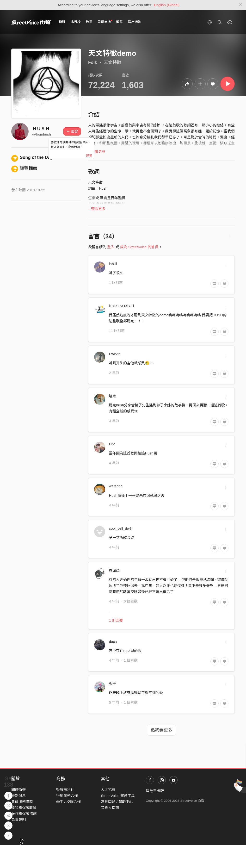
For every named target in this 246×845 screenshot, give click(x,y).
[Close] (240, 5)
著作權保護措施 (24, 814)
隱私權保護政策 (24, 808)
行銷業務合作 (67, 796)
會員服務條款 (22, 802)
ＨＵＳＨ (40, 128)
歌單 (89, 22)
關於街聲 (18, 790)
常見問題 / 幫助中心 (117, 802)
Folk (92, 62)
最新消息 (18, 796)
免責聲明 (18, 820)
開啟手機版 (155, 791)
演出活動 (134, 22)
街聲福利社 (65, 790)
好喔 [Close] (89, 155)
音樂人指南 (110, 808)
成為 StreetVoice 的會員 (139, 247)
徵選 (119, 22)
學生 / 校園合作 (68, 802)
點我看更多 (161, 730)
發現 (62, 22)
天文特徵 (112, 62)
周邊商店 (105, 22)
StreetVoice (31, 22)
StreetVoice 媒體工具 (118, 796)
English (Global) (167, 5)
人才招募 (108, 790)
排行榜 (76, 22)
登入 (110, 247)
